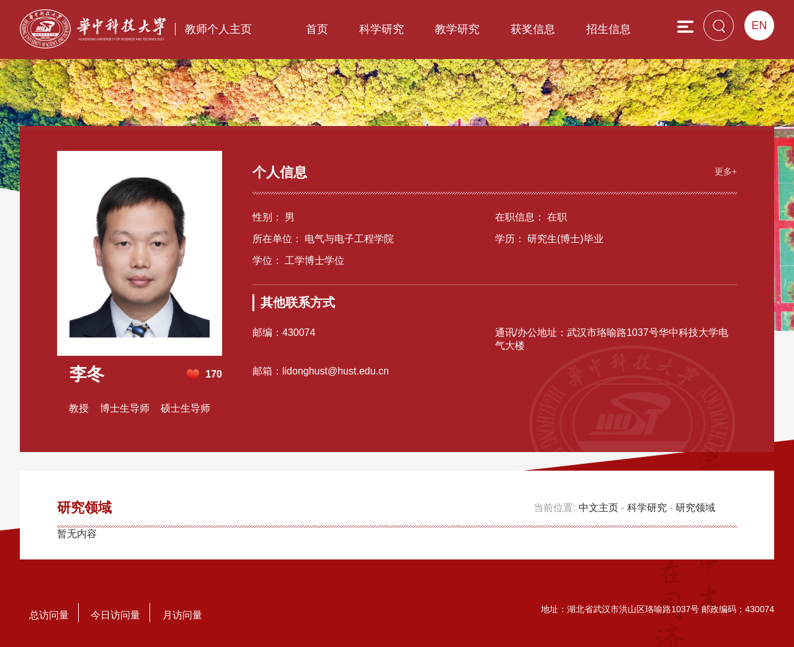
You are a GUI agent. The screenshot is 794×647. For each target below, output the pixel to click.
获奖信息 (533, 29)
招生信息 (608, 29)
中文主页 (598, 507)
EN (759, 25)
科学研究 (381, 29)
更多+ (726, 171)
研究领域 (695, 507)
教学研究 (457, 29)
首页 (317, 29)
